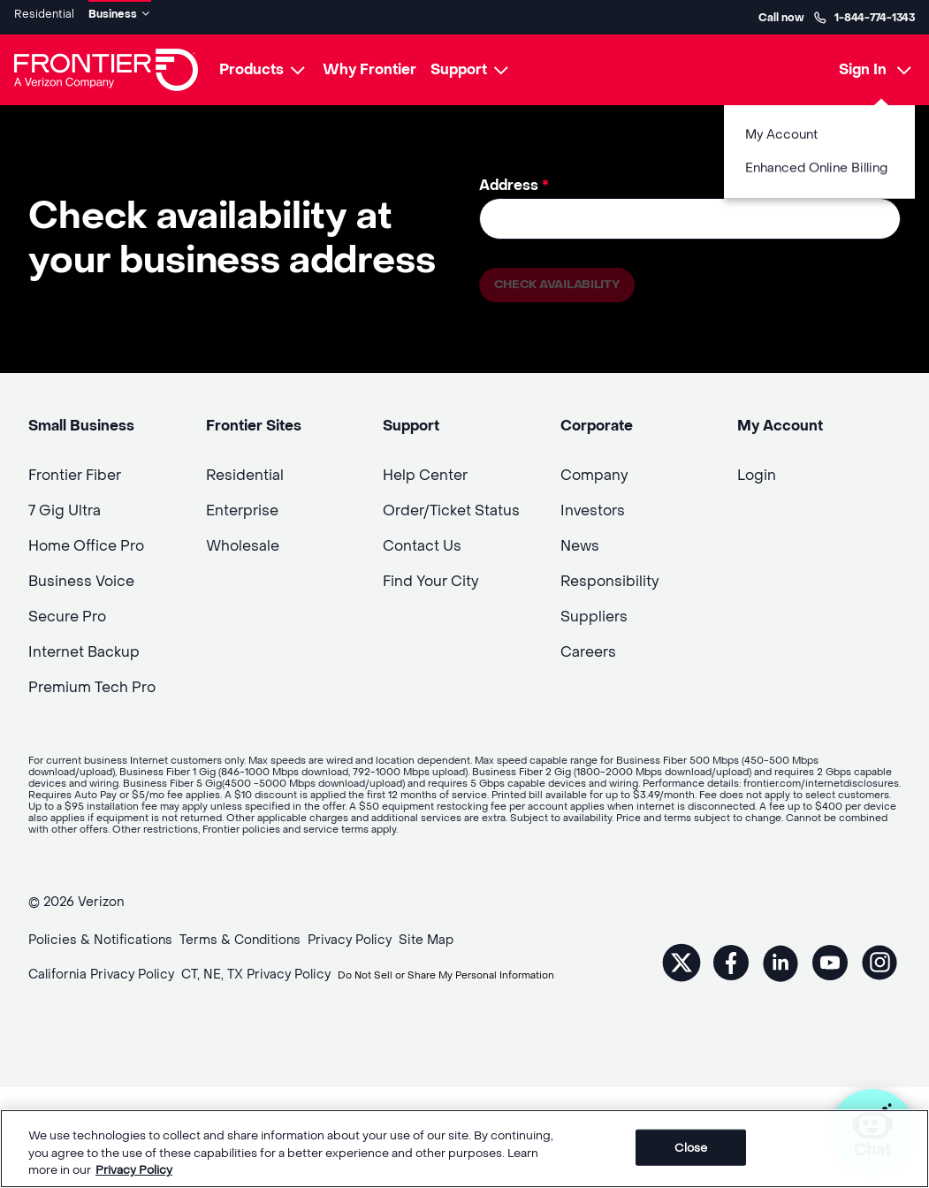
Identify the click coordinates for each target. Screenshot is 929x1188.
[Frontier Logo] (106, 63)
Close (690, 1146)
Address (514, 179)
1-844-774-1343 (864, 14)
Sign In (863, 63)
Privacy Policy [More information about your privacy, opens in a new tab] (133, 1169)
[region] (464, 1148)
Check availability (568, 282)
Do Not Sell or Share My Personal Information (166, 994)
